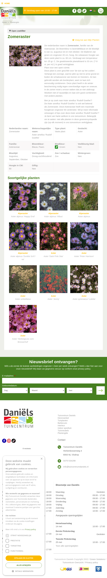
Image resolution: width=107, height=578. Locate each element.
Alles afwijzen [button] (24, 565)
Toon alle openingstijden (67, 546)
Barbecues (62, 423)
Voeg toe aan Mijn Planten (87, 40)
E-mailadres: (8, 376)
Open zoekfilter (17, 31)
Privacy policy (91, 562)
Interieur (61, 425)
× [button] (41, 459)
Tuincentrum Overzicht (73, 562)
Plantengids (63, 433)
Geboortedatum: (9, 385)
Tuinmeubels (63, 430)
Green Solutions (97, 559)
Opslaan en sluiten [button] (23, 558)
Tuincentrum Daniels (67, 415)
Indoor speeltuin (65, 428)
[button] (24, 571)
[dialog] (24, 515)
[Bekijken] (101, 11)
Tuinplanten (63, 420)
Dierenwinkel (63, 418)
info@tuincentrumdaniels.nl (75, 467)
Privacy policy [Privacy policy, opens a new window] (30, 529)
